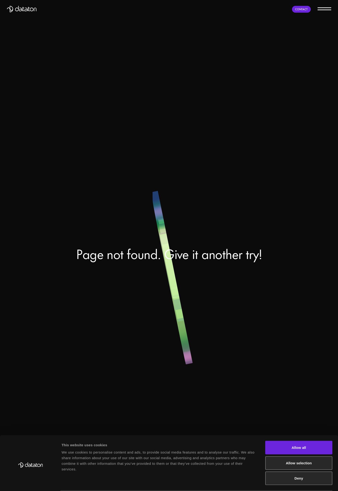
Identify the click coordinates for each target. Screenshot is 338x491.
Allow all (299, 476)
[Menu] (324, 8)
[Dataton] (22, 9)
